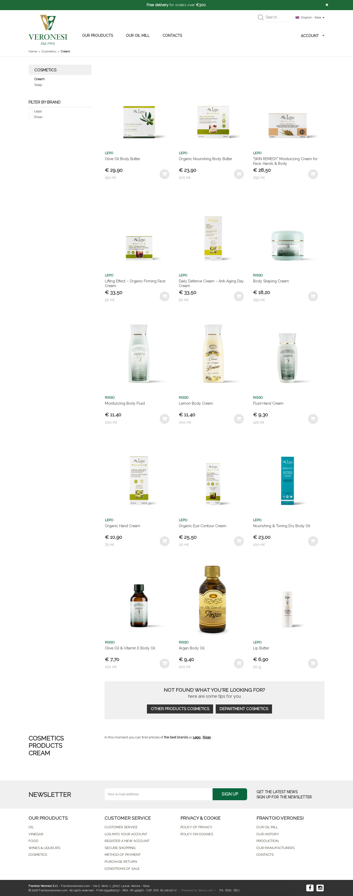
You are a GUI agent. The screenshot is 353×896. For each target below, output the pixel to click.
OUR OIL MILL (138, 35)
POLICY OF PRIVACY (196, 827)
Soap (38, 85)
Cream (39, 79)
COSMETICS (38, 855)
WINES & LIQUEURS (44, 848)
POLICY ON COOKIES (196, 834)
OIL (31, 827)
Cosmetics (49, 51)
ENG (228, 890)
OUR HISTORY (267, 834)
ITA (221, 890)
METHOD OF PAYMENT (123, 855)
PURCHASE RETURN (121, 862)
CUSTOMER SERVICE (121, 827)
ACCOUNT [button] (312, 36)
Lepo (38, 111)
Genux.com (205, 890)
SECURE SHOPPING (120, 848)
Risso (38, 117)
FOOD (33, 841)
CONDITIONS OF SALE (122, 869)
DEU (236, 890)
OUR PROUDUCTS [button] (97, 35)
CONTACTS (172, 35)
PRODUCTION (267, 841)
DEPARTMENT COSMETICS (244, 709)
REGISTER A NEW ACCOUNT (127, 841)
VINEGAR (36, 834)
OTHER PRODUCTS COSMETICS (180, 709)
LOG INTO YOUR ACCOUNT (126, 834)
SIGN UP (230, 794)
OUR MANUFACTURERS (275, 848)
